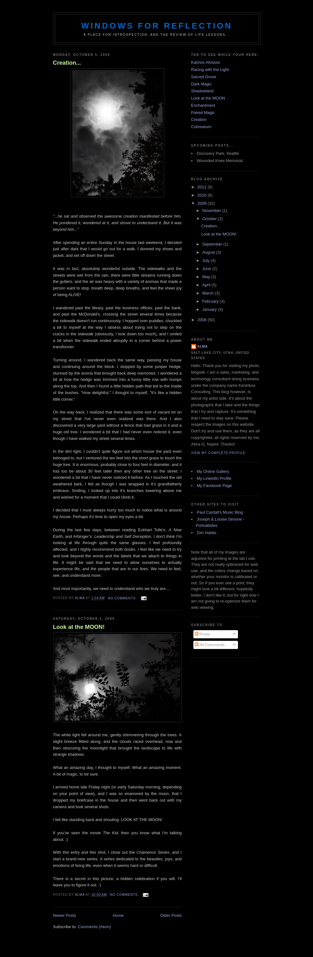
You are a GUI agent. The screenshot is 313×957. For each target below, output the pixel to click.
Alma (202, 346)
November (212, 210)
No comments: (123, 598)
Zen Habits (207, 532)
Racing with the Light (210, 69)
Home (118, 915)
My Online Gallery (213, 471)
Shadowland (202, 91)
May (206, 276)
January (210, 309)
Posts (202, 634)
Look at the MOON (208, 98)
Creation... (67, 63)
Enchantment (203, 105)
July (206, 260)
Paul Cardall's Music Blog (220, 512)
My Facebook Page (214, 485)
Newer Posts (64, 915)
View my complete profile (218, 453)
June (207, 268)
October (210, 218)
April (207, 285)
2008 (202, 319)
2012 (202, 187)
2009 (202, 203)
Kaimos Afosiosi (205, 62)
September (212, 244)
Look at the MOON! (79, 627)
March (208, 293)
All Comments (210, 644)
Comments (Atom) (94, 926)
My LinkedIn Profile (214, 478)
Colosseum (201, 126)
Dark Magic (201, 84)
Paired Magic (203, 112)
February (211, 301)
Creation (199, 119)
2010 (202, 195)
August (209, 252)
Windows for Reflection (156, 25)
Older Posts (171, 915)
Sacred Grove (203, 76)
